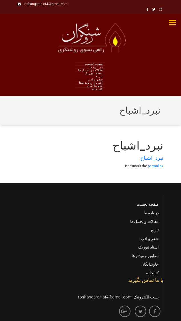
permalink (155, 166)
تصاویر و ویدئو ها (145, 255)
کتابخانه (97, 89)
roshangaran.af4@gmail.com (43, 4)
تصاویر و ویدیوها (91, 82)
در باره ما (96, 67)
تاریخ (99, 76)
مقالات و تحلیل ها (90, 70)
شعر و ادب (95, 79)
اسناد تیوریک (94, 73)
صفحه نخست (94, 63)
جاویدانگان (95, 85)
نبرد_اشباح (151, 158)
